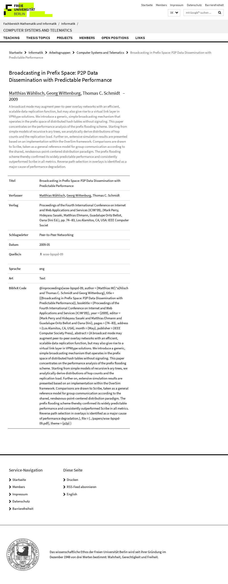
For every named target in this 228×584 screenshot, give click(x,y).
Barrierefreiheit (214, 5)
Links (140, 37)
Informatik (69, 23)
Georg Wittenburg (63, 93)
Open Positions (115, 37)
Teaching (11, 37)
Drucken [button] (72, 479)
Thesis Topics (38, 37)
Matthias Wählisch (26, 93)
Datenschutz (194, 5)
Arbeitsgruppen (59, 52)
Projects (65, 37)
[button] (174, 12)
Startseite (147, 5)
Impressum (176, 5)
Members (161, 5)
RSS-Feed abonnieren (81, 487)
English (72, 494)
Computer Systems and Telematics (37, 30)
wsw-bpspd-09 (53, 254)
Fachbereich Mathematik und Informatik (31, 23)
